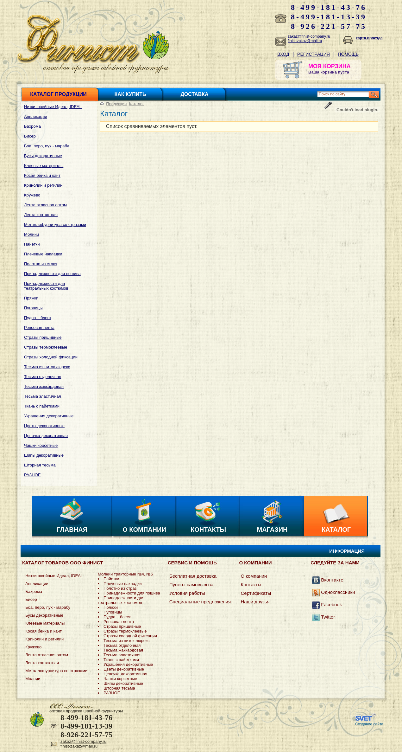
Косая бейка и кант (42, 175)
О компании (144, 529)
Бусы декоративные (43, 155)
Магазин (272, 529)
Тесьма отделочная (42, 376)
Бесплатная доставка (193, 576)
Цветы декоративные (44, 425)
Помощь (348, 54)
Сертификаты (256, 593)
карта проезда (369, 38)
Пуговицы (33, 307)
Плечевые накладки (43, 254)
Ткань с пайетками (42, 406)
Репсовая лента (39, 327)
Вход (283, 54)
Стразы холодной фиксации (51, 357)
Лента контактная (41, 214)
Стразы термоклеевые (45, 347)
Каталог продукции (58, 94)
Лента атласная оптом (45, 204)
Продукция (116, 103)
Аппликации (35, 116)
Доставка (194, 94)
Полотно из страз (40, 263)
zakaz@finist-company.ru (309, 36)
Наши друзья (255, 601)
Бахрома (32, 126)
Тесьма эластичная (42, 396)
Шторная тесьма (40, 465)
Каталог (136, 103)
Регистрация (313, 54)
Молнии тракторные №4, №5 (125, 574)
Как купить (130, 94)
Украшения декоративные (49, 416)
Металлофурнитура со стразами (55, 224)
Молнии (31, 234)
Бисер (30, 136)
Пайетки (32, 244)
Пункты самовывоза (191, 584)
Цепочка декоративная (46, 435)
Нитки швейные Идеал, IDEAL (53, 106)
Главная (72, 529)
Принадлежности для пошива (52, 273)
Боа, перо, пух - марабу (46, 146)
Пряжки (31, 298)
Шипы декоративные (44, 455)
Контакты (208, 529)
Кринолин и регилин (43, 185)
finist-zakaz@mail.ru (305, 41)
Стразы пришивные (42, 337)
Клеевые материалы (43, 165)
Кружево (32, 195)
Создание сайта (369, 724)
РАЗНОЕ (32, 474)
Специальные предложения (200, 601)
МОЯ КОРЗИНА (329, 66)
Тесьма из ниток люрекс (47, 366)
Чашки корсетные (41, 445)
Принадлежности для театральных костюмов (46, 286)
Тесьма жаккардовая (44, 386)
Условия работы (187, 593)
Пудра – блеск (37, 317)
